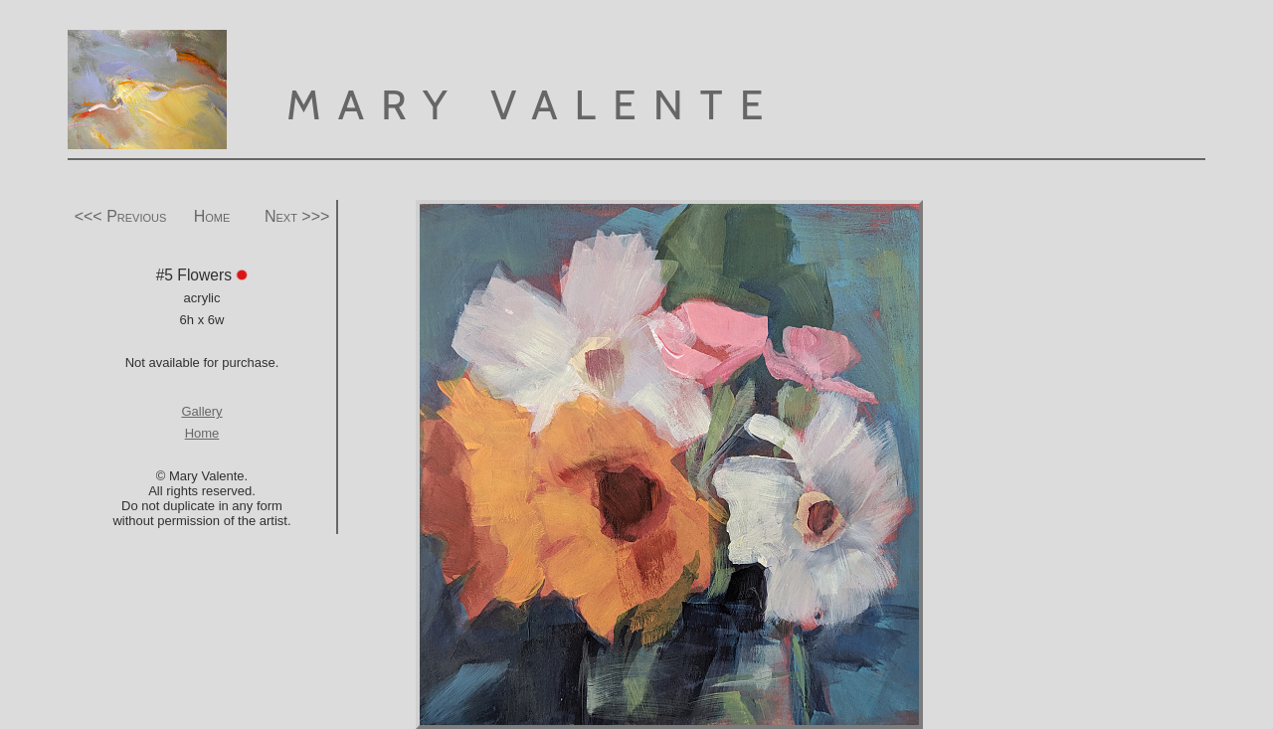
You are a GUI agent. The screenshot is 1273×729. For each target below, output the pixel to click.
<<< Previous (121, 216)
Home (212, 216)
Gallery (201, 411)
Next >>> (297, 216)
